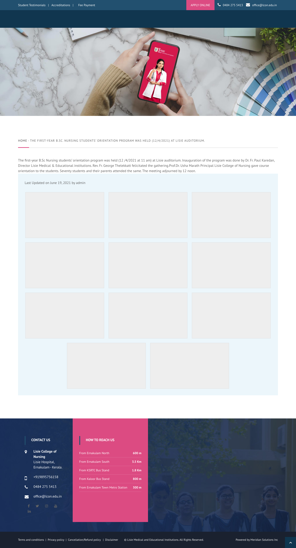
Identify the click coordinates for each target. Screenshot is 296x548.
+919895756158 (45, 477)
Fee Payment (86, 5)
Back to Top (290, 542)
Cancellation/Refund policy (84, 540)
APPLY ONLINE (200, 5)
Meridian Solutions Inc (264, 540)
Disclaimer (114, 540)
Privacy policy (57, 540)
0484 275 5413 (233, 5)
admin (80, 183)
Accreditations (61, 5)
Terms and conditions (31, 540)
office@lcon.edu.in (264, 5)
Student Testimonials (32, 5)
